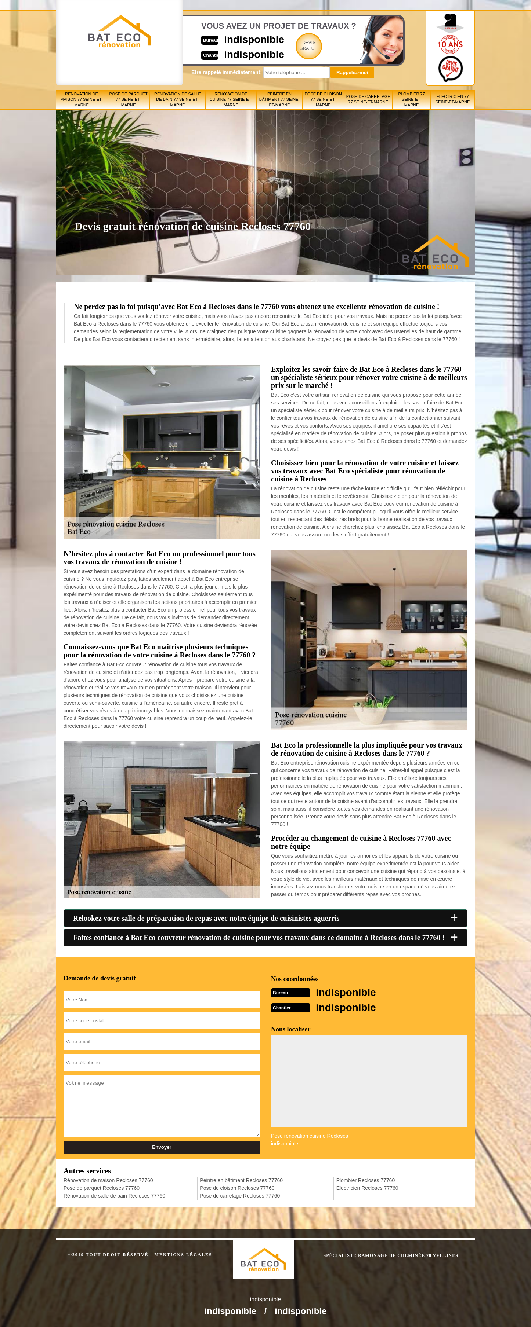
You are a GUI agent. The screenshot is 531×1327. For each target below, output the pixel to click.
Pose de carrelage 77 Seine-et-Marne (368, 99)
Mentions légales (183, 1254)
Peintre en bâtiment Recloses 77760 (241, 1180)
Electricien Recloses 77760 (367, 1187)
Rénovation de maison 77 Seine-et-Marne (81, 99)
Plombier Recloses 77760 (365, 1180)
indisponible (243, 39)
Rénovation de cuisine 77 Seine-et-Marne (230, 99)
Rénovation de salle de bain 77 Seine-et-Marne (177, 99)
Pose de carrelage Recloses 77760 (240, 1195)
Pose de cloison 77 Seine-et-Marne (323, 99)
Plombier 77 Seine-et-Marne (411, 99)
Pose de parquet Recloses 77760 (102, 1187)
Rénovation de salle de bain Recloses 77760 (114, 1195)
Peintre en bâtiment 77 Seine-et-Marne (279, 99)
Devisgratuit (299, 45)
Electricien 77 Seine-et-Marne (453, 99)
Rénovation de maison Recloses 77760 (108, 1180)
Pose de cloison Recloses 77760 (237, 1187)
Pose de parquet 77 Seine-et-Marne (128, 99)
